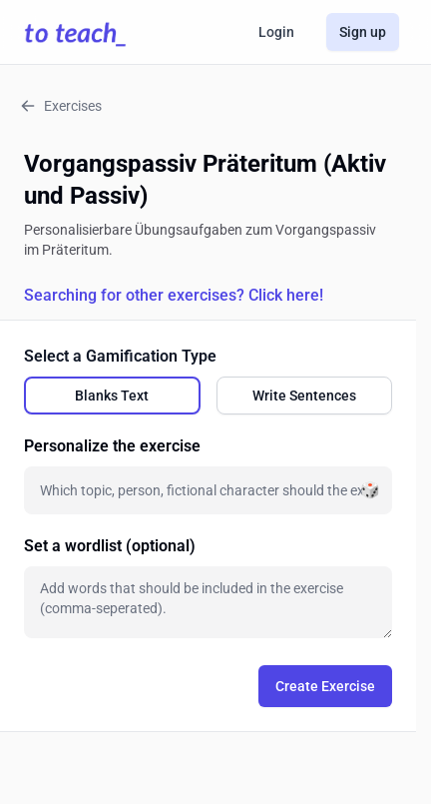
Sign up (362, 32)
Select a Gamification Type (120, 356)
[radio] (112, 395)
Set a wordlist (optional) (110, 545)
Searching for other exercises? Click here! (173, 295)
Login (276, 32)
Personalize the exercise (112, 445)
